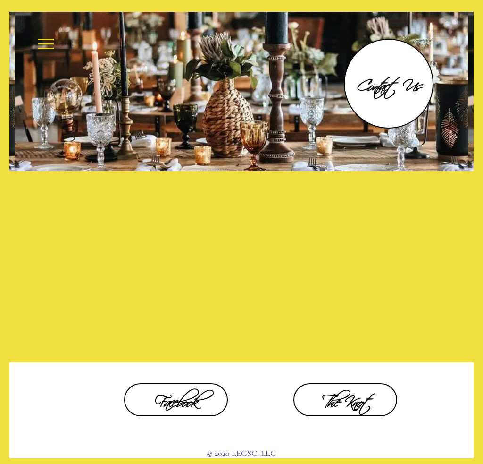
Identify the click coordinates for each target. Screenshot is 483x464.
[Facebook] (176, 399)
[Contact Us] (388, 84)
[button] (46, 44)
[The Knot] (345, 399)
